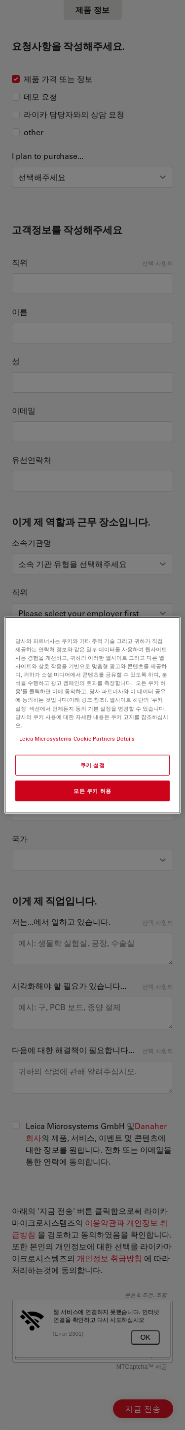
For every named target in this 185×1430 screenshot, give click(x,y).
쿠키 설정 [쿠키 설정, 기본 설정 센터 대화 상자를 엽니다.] (92, 764)
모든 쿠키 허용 (92, 790)
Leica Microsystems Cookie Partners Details (77, 738)
